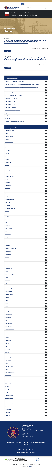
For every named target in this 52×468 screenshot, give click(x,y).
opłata (6, 285)
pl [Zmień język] (32, 449)
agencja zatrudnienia (10, 130)
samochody (8, 349)
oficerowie (7, 280)
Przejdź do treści (26, 1)
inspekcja (7, 188)
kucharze (7, 214)
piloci (6, 303)
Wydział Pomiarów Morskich (12, 115)
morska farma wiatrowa (11, 248)
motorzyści (8, 251)
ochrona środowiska (10, 274)
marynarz (7, 237)
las (6, 222)
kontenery (7, 202)
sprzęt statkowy (9, 357)
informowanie (8, 185)
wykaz (6, 401)
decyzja (7, 159)
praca (6, 320)
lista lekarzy (8, 234)
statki (6, 369)
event (6, 179)
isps (6, 193)
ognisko (7, 283)
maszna (7, 242)
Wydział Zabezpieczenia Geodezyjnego (14, 121)
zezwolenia (8, 409)
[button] (20, 449)
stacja (6, 363)
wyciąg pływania (9, 395)
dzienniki (7, 170)
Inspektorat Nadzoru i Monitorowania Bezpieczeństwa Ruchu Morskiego (22, 84)
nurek (6, 262)
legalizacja (7, 225)
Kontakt (26, 444)
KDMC (30, 466)
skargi (6, 355)
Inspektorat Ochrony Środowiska (13, 90)
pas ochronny (8, 291)
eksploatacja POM (9, 176)
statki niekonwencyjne (10, 372)
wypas (6, 406)
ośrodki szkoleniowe (10, 288)
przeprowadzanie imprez (11, 334)
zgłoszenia (7, 412)
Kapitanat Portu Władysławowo (12, 110)
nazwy (6, 260)
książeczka (7, 205)
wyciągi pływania (9, 398)
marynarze (7, 239)
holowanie (7, 182)
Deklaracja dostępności (22, 452)
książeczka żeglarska (10, 208)
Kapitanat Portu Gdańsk (11, 98)
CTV (6, 156)
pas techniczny (9, 294)
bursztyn (7, 147)
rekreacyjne (8, 340)
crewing (7, 153)
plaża (6, 308)
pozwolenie (8, 317)
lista (6, 231)
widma (7, 386)
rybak (6, 346)
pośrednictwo (8, 314)
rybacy (7, 343)
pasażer (7, 297)
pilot (6, 306)
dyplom (7, 165)
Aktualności (10, 442)
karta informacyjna (9, 199)
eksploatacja (8, 173)
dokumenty (8, 162)
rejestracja (7, 337)
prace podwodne (9, 326)
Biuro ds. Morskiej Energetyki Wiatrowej (14, 81)
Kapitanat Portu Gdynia (10, 101)
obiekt (6, 271)
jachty (6, 196)
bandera (7, 139)
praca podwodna (9, 323)
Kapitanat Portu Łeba (10, 104)
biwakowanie (8, 145)
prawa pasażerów (9, 329)
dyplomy (7, 168)
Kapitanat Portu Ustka (10, 107)
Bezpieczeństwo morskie (38, 442)
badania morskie (9, 136)
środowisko (8, 360)
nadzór (7, 257)
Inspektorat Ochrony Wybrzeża (12, 92)
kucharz (7, 211)
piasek (7, 300)
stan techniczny (9, 366)
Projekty (26, 442)
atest (6, 133)
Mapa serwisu (32, 452)
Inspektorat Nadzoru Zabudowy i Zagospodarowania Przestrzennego (21, 87)
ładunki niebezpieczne (10, 219)
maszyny (7, 245)
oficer (6, 277)
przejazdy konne (9, 331)
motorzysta (8, 254)
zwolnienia (7, 415)
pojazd (7, 311)
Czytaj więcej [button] (8, 51)
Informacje (19, 442)
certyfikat (7, 150)
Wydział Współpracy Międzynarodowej (14, 118)
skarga (7, 352)
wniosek (7, 389)
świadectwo (8, 378)
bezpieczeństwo (9, 142)
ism (6, 191)
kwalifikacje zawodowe (10, 216)
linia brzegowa (8, 228)
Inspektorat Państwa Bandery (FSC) (13, 95)
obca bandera (8, 268)
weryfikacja (8, 383)
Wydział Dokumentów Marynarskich (13, 113)
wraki (6, 392)
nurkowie (7, 265)
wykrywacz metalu (9, 403)
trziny (6, 380)
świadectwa (8, 375)
